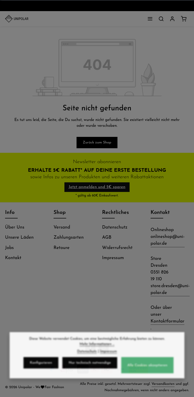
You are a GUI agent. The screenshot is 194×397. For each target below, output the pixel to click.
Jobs (9, 247)
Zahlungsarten (69, 237)
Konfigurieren (41, 366)
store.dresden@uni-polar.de (170, 289)
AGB (106, 237)
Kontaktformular (167, 321)
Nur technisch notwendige (90, 366)
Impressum (113, 258)
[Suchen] (161, 19)
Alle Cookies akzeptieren (147, 369)
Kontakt (13, 258)
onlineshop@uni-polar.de (168, 240)
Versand (62, 227)
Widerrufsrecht (117, 247)
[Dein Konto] (172, 19)
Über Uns (14, 227)
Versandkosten (163, 384)
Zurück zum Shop (97, 142)
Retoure (61, 247)
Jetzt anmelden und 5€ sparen (97, 187)
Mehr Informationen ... (97, 348)
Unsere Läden (19, 237)
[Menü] (150, 19)
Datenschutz (114, 227)
